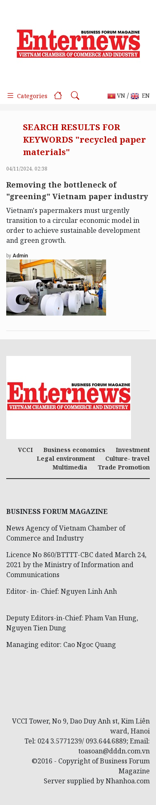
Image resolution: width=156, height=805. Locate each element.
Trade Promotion (124, 467)
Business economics (74, 450)
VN (116, 95)
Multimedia (69, 467)
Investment (133, 450)
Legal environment (66, 458)
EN (140, 95)
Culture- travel (127, 458)
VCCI (25, 450)
